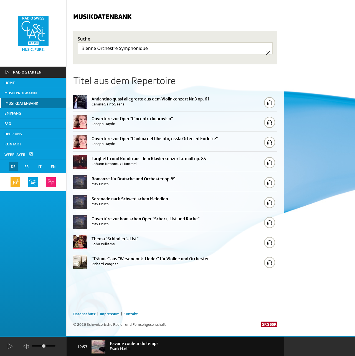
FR (26, 166)
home (9, 82)
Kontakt (12, 144)
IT (40, 166)
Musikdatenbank (22, 103)
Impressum (110, 314)
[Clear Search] (268, 53)
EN (53, 166)
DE (13, 166)
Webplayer (18, 154)
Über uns (13, 134)
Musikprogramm (20, 93)
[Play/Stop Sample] (270, 103)
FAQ (7, 123)
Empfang (12, 113)
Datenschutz (84, 314)
